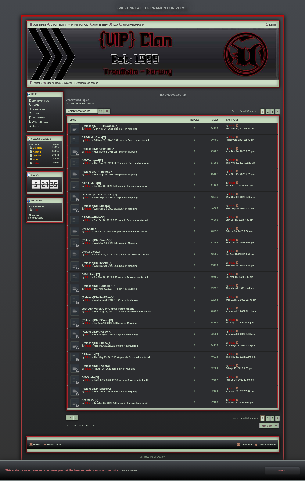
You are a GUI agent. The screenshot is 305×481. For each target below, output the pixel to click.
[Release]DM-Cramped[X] (98, 148)
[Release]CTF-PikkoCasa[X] (100, 126)
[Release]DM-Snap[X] (96, 206)
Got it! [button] (282, 470)
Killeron (37, 152)
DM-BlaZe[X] (90, 400)
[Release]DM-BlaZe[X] (96, 388)
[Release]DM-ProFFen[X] (98, 297)
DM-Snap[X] (90, 228)
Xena (35, 159)
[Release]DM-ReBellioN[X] (99, 285)
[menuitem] (56, 24)
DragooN (37, 148)
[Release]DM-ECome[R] (97, 320)
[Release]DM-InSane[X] (97, 263)
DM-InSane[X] (91, 274)
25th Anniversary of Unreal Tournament (108, 308)
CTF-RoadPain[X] (93, 217)
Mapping (132, 129)
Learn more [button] (129, 470)
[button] (277, 111)
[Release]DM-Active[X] (97, 331)
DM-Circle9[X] (91, 251)
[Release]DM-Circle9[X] (97, 240)
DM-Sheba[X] (90, 377)
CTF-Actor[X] (90, 354)
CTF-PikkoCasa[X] (94, 137)
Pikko (88, 129)
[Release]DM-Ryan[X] (96, 365)
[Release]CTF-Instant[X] (97, 171)
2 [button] (268, 111)
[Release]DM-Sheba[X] (97, 343)
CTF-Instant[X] (91, 183)
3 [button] (272, 111)
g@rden (37, 155)
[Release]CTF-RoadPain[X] (99, 194)
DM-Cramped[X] (92, 160)
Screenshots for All (138, 140)
